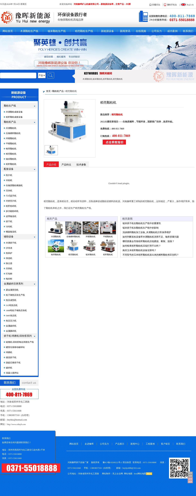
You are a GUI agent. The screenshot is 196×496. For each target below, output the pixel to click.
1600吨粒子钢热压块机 (16, 310)
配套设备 (8, 169)
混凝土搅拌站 (12, 373)
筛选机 (9, 258)
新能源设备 (107, 31)
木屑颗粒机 (11, 128)
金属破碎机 (11, 326)
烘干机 (9, 221)
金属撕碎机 (11, 331)
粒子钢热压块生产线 (15, 295)
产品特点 (66, 164)
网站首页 (8, 31)
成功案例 (172, 31)
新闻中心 (134, 444)
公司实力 (156, 31)
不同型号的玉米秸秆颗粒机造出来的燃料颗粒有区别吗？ (151, 255)
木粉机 (9, 180)
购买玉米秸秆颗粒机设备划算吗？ (139, 250)
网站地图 (128, 473)
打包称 (9, 273)
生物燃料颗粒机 (13, 133)
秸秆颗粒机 (11, 164)
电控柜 (9, 279)
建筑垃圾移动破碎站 (15, 347)
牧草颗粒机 (11, 148)
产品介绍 (51, 164)
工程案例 (150, 444)
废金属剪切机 (12, 290)
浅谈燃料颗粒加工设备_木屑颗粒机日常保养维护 (147, 232)
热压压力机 (11, 320)
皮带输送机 (11, 216)
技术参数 (81, 164)
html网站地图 (140, 473)
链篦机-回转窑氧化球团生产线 (20, 342)
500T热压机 (11, 315)
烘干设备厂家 (82, 462)
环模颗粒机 (11, 138)
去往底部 (190, 480)
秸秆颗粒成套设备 (14, 117)
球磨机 (9, 352)
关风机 (9, 268)
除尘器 (9, 263)
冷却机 (9, 226)
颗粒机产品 (10, 122)
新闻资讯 (125, 31)
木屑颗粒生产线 (29, 31)
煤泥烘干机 (11, 357)
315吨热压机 (12, 305)
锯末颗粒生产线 (57, 31)
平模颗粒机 (11, 143)
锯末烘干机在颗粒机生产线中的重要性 (142, 223)
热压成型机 (11, 300)
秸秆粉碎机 (11, 206)
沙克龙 (9, 248)
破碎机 (9, 368)
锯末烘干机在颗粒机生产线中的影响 (141, 228)
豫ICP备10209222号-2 (112, 462)
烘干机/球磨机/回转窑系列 (18, 336)
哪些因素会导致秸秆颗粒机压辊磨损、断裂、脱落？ (148, 241)
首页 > (49, 91)
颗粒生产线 (10, 105)
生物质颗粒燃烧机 (14, 185)
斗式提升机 (11, 196)
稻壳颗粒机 (11, 154)
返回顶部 (190, 474)
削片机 (9, 175)
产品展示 (119, 444)
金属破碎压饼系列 (13, 283)
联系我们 (188, 31)
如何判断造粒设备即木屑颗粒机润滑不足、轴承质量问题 (151, 237)
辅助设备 (8, 236)
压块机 (9, 190)
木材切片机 (11, 201)
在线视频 (141, 31)
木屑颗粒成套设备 (14, 112)
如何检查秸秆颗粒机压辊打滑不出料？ (142, 246)
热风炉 (9, 253)
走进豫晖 (89, 444)
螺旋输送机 (11, 231)
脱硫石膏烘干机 (13, 362)
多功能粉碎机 (12, 211)
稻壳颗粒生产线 (84, 31)
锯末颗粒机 (11, 159)
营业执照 (127, 462)
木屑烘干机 (11, 243)
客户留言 (165, 444)
